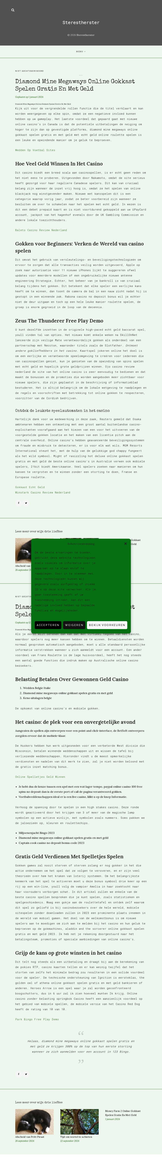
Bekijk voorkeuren (107, 625)
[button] (125, 543)
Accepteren (48, 625)
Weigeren (74, 625)
